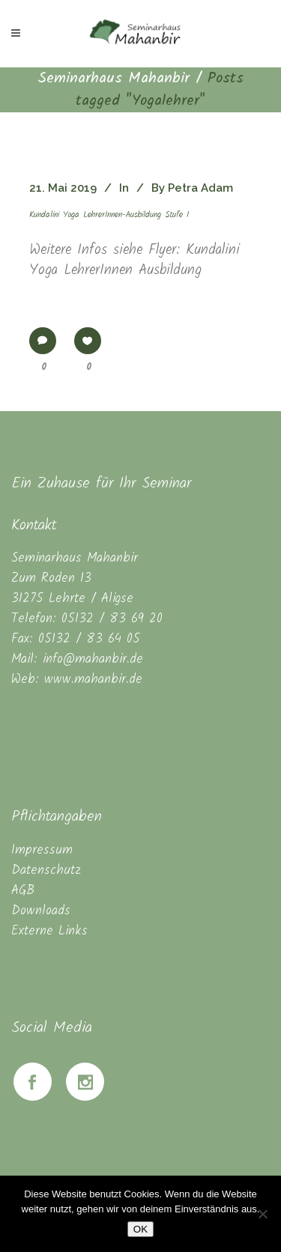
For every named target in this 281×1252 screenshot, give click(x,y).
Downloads (40, 911)
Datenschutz (46, 870)
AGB (22, 891)
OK (140, 1229)
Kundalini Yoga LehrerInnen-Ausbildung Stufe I (109, 215)
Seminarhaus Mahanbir (113, 79)
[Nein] (262, 1213)
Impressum (42, 850)
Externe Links (49, 931)
